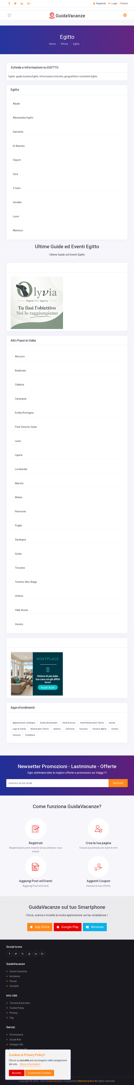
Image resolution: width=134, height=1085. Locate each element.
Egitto (76, 43)
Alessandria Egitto (23, 117)
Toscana (20, 567)
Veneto (19, 624)
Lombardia (21, 469)
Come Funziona (16, 971)
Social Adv (13, 1039)
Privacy (12, 1012)
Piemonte (20, 511)
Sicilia (18, 553)
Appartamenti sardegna (24, 723)
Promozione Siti (16, 1049)
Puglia (18, 525)
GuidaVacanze (54, 1081)
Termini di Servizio (18, 1003)
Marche (19, 483)
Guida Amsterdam (49, 723)
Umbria (19, 596)
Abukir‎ (16, 103)
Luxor (16, 216)
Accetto (16, 1073)
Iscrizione (13, 976)
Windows (95, 927)
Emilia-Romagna (24, 412)
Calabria (19, 384)
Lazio (18, 441)
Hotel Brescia (68, 723)
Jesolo (112, 723)
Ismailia (17, 202)
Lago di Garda (19, 729)
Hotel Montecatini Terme (92, 723)
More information (30, 1064)
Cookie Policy (15, 1008)
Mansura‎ (18, 230)
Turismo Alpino (99, 729)
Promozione (14, 1034)
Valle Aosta (21, 610)
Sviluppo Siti (14, 1044)
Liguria (18, 455)
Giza (15, 174)
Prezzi (11, 981)
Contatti (12, 986)
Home (52, 43)
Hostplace (30, 735)
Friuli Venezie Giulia (26, 426)
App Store (39, 927)
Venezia (17, 735)
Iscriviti (118, 783)
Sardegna (20, 539)
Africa (64, 43)
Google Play (68, 927)
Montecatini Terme (40, 729)
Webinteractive (86, 1081)
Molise (18, 497)
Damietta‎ (18, 131)
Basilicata (20, 370)
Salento (57, 729)
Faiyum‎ (17, 160)
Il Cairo (17, 188)
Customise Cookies (39, 1073)
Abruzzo (20, 356)
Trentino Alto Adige (26, 582)
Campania (20, 398)
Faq (10, 1017)
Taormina (70, 729)
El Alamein (19, 146)
